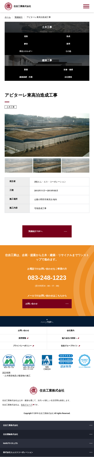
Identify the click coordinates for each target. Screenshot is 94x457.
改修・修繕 (68, 70)
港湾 (68, 44)
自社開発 (68, 77)
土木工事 (47, 27)
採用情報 (22, 338)
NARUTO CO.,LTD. (10, 443)
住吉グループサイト (69, 346)
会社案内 (70, 331)
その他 (68, 51)
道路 (26, 36)
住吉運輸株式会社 (10, 434)
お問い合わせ (31, 304)
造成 (68, 36)
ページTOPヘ (47, 322)
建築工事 (47, 60)
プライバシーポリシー (22, 346)
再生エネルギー (25, 51)
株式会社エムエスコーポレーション (18, 452)
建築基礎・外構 (25, 77)
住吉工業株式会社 (10, 425)
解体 (26, 44)
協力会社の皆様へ (69, 338)
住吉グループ (26, 405)
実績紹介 (19, 17)
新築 (26, 70)
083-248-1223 (47, 277)
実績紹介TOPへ (35, 231)
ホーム (8, 17)
